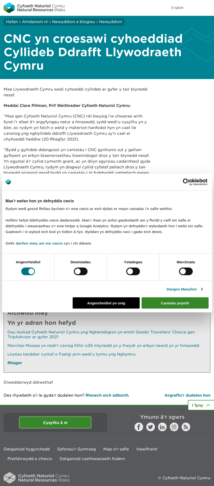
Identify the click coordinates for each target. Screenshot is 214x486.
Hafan (12, 21)
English (177, 7)
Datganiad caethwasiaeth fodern (92, 458)
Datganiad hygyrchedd (27, 449)
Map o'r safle (116, 449)
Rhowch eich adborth (107, 395)
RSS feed (186, 427)
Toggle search (194, 7)
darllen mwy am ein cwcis (39, 243)
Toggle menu (207, 7)
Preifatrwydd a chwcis (29, 458)
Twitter (150, 427)
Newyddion (110, 21)
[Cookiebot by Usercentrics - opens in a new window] (194, 182)
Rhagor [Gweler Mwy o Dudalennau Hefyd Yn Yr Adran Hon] (14, 362)
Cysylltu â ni (55, 422)
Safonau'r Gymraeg (76, 449)
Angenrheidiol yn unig (106, 303)
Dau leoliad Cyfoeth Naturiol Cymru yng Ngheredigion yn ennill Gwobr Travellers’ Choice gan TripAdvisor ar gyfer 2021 (101, 334)
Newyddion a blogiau (74, 21)
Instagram (174, 427)
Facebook (139, 427)
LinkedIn (162, 427)
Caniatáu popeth (175, 303)
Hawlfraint (146, 449)
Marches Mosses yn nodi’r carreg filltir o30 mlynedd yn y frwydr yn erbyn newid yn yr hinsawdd (103, 345)
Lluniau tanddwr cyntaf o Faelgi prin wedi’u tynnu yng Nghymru (71, 354)
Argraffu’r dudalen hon (187, 395)
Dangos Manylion (182, 289)
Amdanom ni (35, 21)
